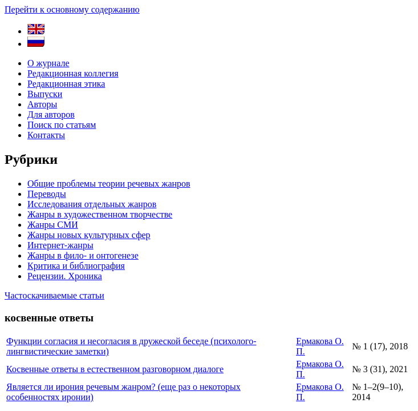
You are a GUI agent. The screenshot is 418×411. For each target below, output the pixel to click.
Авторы (42, 104)
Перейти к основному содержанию (72, 9)
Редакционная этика (66, 83)
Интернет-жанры (60, 245)
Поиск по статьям (61, 125)
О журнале (48, 63)
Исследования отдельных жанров (91, 204)
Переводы (46, 194)
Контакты (46, 135)
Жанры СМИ (52, 224)
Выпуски (44, 94)
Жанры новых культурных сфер (89, 235)
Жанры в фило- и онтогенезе (83, 255)
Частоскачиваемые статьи (54, 295)
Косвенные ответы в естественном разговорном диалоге (115, 369)
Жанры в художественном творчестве (99, 214)
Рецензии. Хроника (64, 276)
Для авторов (51, 114)
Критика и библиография (76, 266)
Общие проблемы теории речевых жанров (108, 183)
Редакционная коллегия (73, 73)
